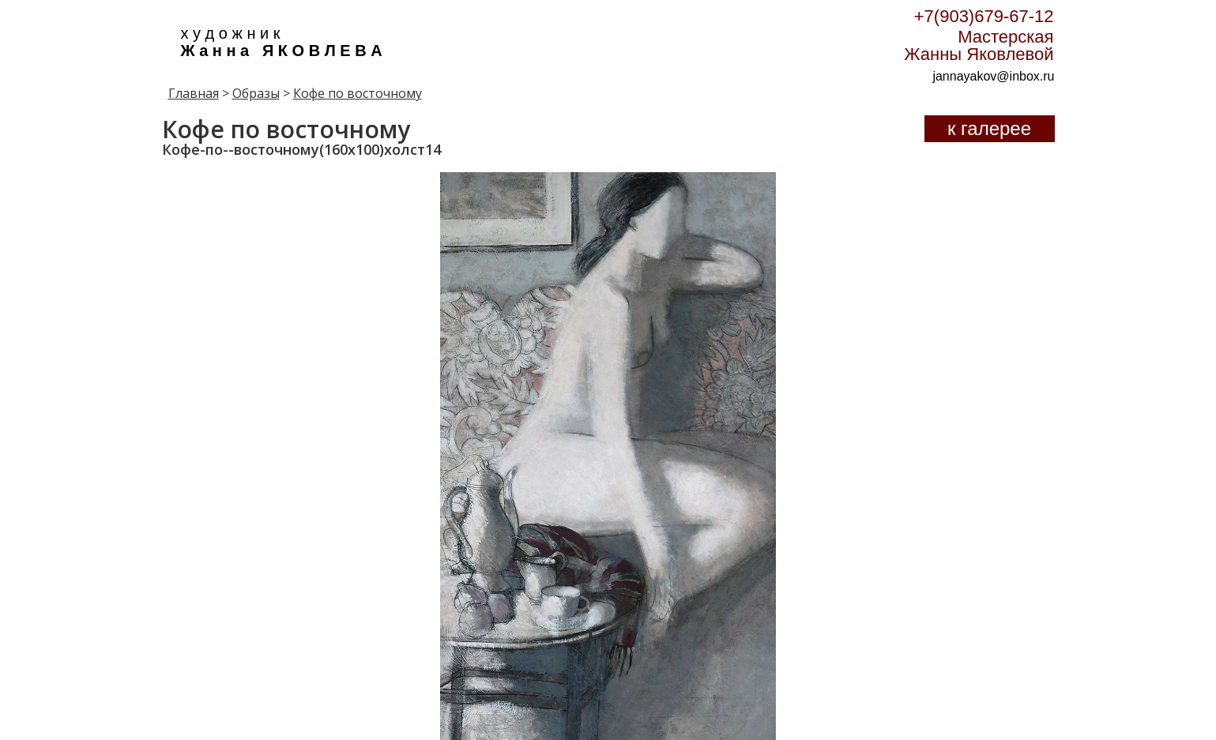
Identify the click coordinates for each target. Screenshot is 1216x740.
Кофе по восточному (357, 93)
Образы (256, 93)
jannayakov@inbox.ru (993, 76)
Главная (193, 93)
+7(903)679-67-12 (984, 16)
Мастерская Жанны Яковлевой (978, 45)
